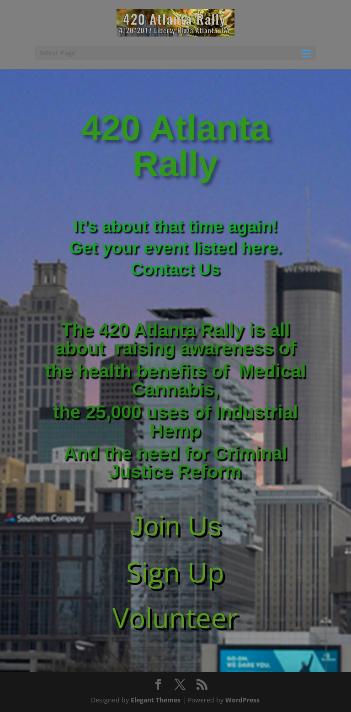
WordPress (242, 700)
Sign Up (175, 572)
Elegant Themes (156, 700)
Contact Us (175, 269)
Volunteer (175, 617)
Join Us (175, 526)
